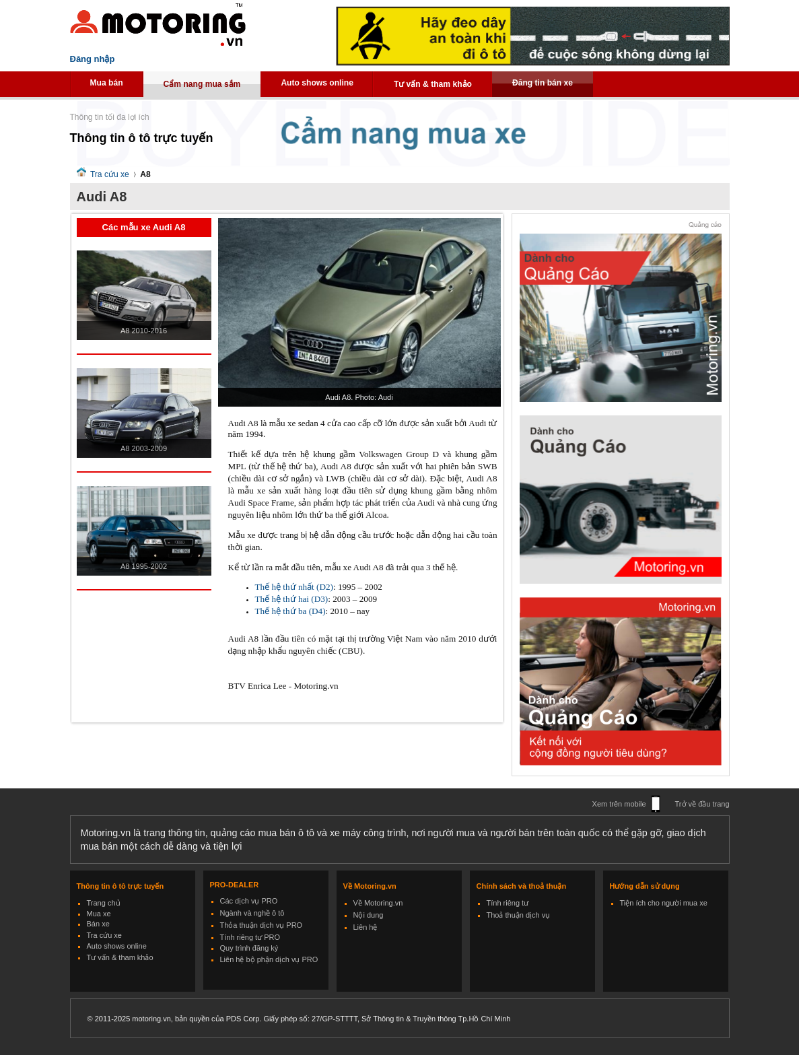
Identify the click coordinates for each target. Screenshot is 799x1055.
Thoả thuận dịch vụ (519, 915)
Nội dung (368, 915)
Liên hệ (365, 927)
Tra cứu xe (109, 174)
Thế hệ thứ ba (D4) (290, 611)
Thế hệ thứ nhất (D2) (294, 587)
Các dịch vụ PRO (249, 901)
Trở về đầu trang (702, 804)
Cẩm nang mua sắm (202, 84)
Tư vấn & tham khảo (433, 84)
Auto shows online (317, 83)
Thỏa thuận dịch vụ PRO (261, 925)
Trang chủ (103, 903)
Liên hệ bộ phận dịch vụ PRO (269, 959)
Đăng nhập (92, 59)
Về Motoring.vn (378, 903)
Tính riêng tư (508, 903)
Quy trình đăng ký (249, 948)
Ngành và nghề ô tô (252, 913)
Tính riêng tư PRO (250, 937)
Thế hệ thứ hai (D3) (291, 599)
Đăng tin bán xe (542, 83)
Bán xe (98, 924)
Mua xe (99, 914)
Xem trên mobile (619, 804)
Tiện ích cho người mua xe (663, 903)
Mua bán (106, 83)
